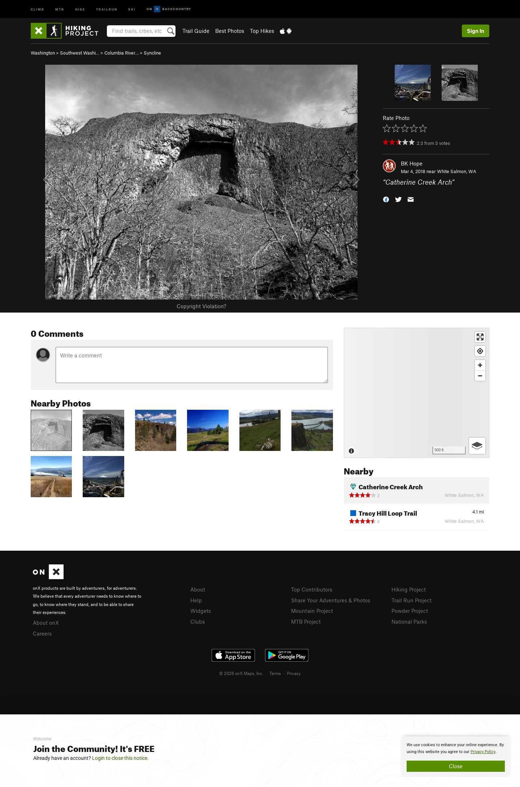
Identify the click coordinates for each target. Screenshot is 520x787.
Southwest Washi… (79, 53)
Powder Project (409, 610)
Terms (275, 673)
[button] (386, 199)
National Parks (409, 621)
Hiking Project (408, 589)
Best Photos (229, 30)
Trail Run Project (411, 600)
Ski (132, 9)
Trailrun (106, 9)
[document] (456, 756)
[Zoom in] (480, 365)
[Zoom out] (480, 375)
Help (196, 600)
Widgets (200, 610)
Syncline (152, 53)
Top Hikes (262, 30)
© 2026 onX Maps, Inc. (241, 673)
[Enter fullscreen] (480, 337)
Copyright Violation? (201, 306)
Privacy (294, 673)
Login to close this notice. (120, 758)
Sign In (475, 30)
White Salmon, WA (456, 171)
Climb (37, 9)
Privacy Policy (483, 751)
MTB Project (306, 621)
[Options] (477, 446)
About (197, 589)
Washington (43, 53)
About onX (46, 622)
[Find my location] (480, 351)
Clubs (197, 621)
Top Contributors (311, 589)
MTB (59, 9)
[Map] (416, 392)
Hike (80, 9)
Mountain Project (312, 610)
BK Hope (411, 163)
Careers (42, 633)
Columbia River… (121, 53)
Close (456, 766)
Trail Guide (195, 30)
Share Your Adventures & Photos (330, 600)
